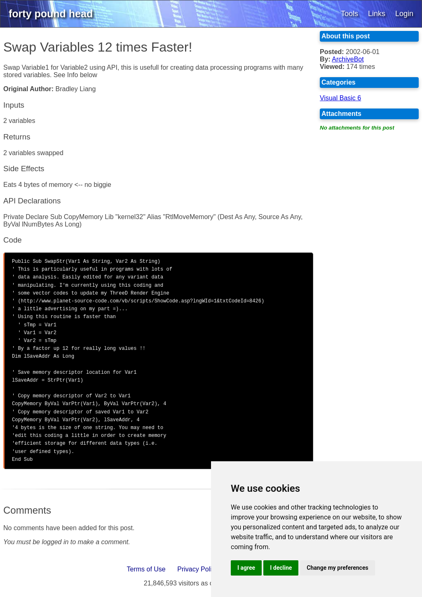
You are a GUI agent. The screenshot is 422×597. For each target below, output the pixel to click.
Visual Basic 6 (340, 97)
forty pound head (51, 13)
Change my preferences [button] (337, 567)
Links (376, 13)
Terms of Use (146, 569)
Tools (349, 13)
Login (404, 13)
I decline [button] (281, 567)
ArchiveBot (347, 59)
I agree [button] (246, 567)
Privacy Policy (197, 569)
